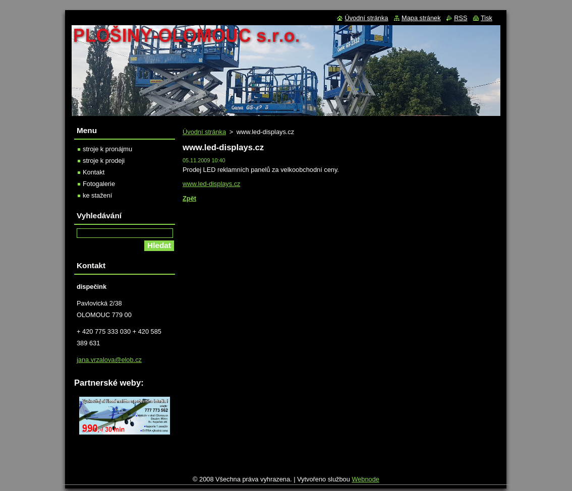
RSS (460, 18)
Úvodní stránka (204, 132)
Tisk (486, 18)
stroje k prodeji (104, 160)
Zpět (189, 198)
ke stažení (97, 195)
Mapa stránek (421, 18)
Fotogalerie (99, 184)
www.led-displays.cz (212, 184)
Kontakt (93, 172)
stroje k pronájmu (107, 149)
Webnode (365, 481)
